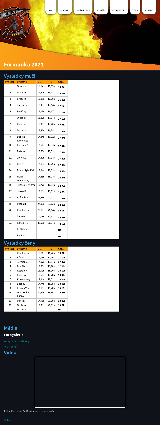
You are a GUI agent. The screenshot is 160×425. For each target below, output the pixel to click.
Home (51, 10)
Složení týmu (83, 10)
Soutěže (101, 10)
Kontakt (149, 10)
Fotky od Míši (11, 346)
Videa (135, 10)
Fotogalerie (119, 10)
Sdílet (7, 420)
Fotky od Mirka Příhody (16, 341)
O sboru (64, 10)
